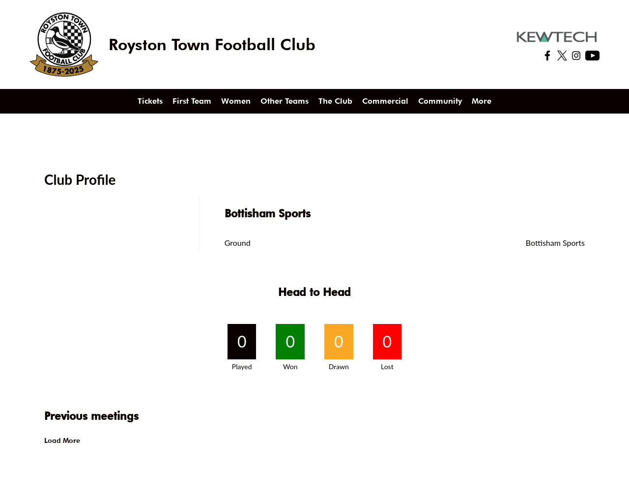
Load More (62, 440)
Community (440, 101)
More (481, 101)
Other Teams (284, 101)
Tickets (150, 101)
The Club (335, 101)
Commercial (385, 101)
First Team (191, 101)
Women (236, 101)
